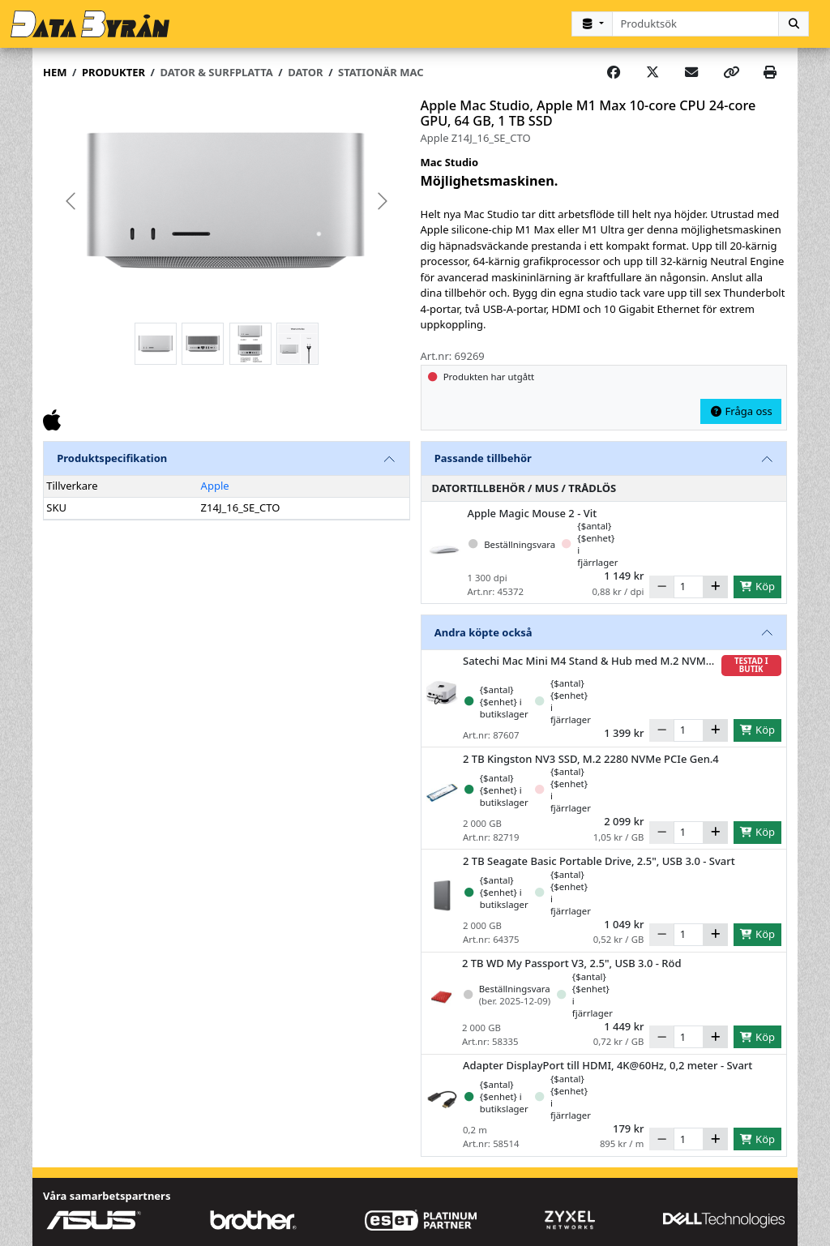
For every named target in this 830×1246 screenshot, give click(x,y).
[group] (226, 201)
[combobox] (696, 23)
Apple (215, 485)
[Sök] (793, 23)
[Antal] (689, 587)
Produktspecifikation (112, 458)
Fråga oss (740, 411)
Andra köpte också (483, 632)
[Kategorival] (591, 23)
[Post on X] (652, 73)
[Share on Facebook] (614, 73)
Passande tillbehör (483, 458)
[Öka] (715, 587)
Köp (757, 586)
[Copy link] (731, 73)
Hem (54, 72)
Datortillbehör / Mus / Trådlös (524, 488)
